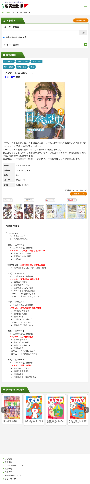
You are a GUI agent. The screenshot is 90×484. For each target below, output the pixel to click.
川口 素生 (10, 77)
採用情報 (8, 469)
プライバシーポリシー (14, 465)
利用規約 (8, 462)
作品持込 (8, 472)
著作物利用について (13, 476)
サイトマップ (10, 479)
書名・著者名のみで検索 (14, 37)
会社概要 (8, 459)
